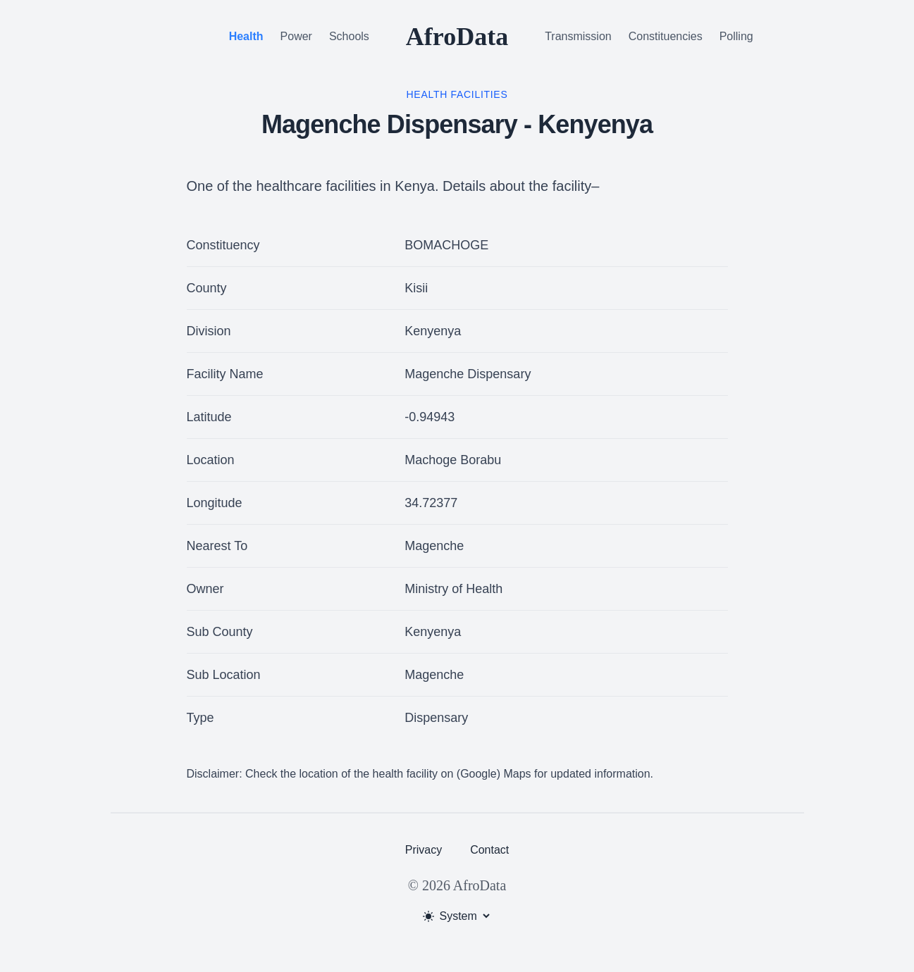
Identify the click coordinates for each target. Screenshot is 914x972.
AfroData (457, 37)
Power (296, 36)
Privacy (423, 850)
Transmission (578, 36)
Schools (349, 36)
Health (246, 36)
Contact (489, 850)
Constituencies (666, 36)
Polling (736, 36)
